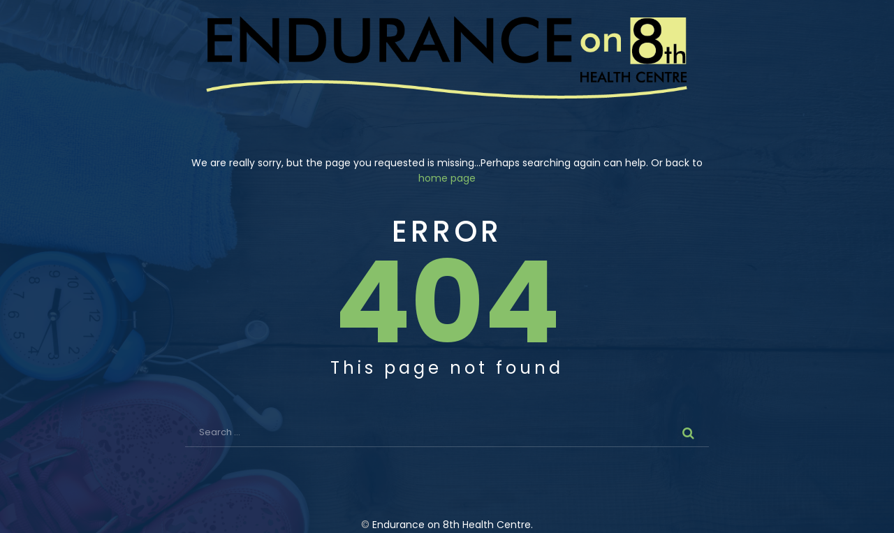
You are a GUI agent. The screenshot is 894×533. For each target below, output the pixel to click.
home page (447, 178)
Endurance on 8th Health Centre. (452, 525)
